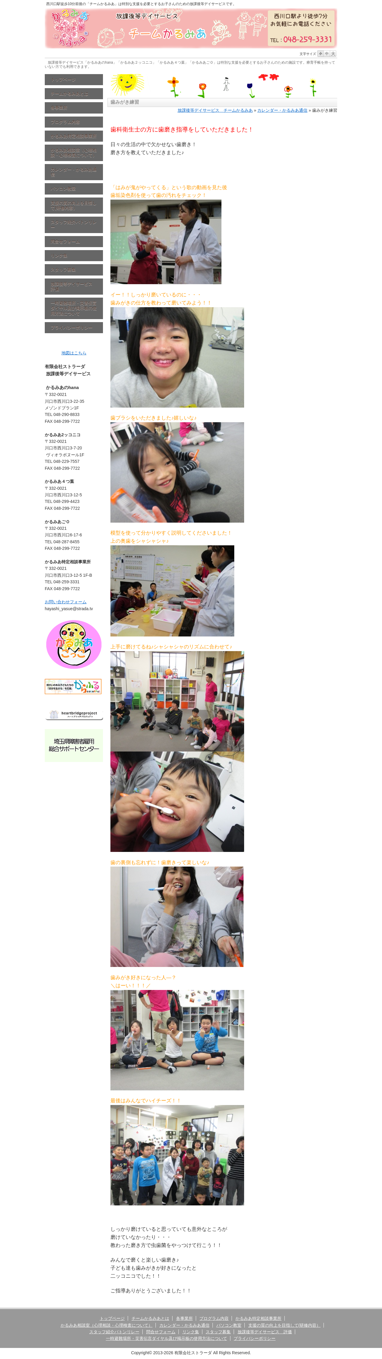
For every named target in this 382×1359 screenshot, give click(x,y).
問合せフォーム (65, 241)
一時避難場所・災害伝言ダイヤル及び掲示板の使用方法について (74, 308)
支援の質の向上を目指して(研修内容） (74, 205)
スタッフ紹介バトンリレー (74, 224)
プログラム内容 (65, 122)
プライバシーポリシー (72, 327)
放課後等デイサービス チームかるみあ (215, 110)
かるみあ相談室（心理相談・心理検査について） (74, 152)
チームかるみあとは (69, 93)
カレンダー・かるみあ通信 (74, 172)
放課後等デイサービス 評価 (74, 286)
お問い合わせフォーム (66, 601)
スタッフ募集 (63, 269)
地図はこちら (74, 353)
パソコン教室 (63, 188)
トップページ (63, 79)
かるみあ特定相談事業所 (74, 136)
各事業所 (59, 107)
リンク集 (59, 255)
